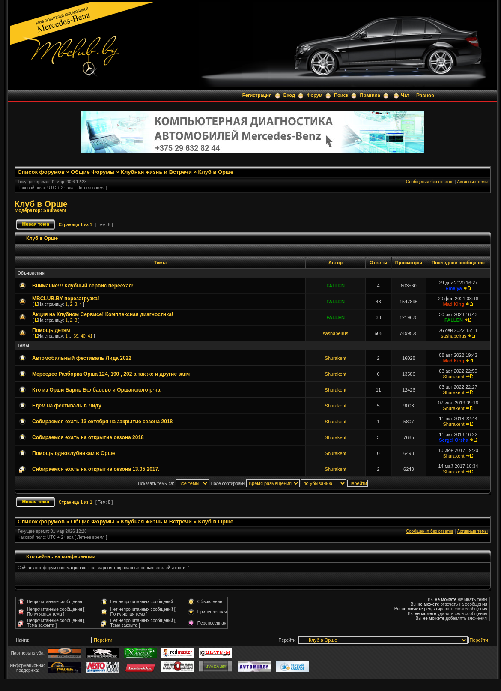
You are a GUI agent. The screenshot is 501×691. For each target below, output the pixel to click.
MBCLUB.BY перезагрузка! (65, 299)
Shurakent (54, 210)
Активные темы (472, 181)
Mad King (454, 304)
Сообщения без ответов (429, 181)
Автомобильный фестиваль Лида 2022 (81, 358)
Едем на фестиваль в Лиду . (68, 406)
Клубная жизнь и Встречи (156, 172)
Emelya (453, 288)
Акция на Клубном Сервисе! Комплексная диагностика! (102, 314)
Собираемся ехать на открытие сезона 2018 (88, 437)
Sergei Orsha (453, 440)
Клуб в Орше (215, 172)
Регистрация (257, 95)
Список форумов (41, 172)
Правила (370, 95)
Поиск (341, 95)
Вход (289, 95)
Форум (314, 95)
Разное (425, 96)
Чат (405, 95)
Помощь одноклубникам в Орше (73, 453)
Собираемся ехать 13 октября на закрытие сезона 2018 (102, 422)
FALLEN (335, 285)
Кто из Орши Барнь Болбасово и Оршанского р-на (96, 390)
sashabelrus (335, 333)
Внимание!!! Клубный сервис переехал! (83, 286)
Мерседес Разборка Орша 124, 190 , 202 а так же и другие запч (111, 374)
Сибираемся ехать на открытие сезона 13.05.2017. (96, 469)
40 (83, 336)
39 (76, 336)
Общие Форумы (93, 172)
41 (90, 336)
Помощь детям (51, 330)
